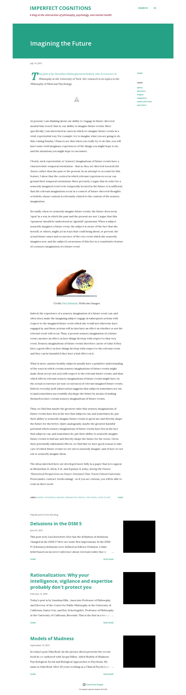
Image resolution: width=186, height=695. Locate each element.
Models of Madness (52, 638)
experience (141, 91)
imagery (140, 94)
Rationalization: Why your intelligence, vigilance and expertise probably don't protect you (71, 581)
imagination (142, 98)
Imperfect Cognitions (60, 8)
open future (141, 105)
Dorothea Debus (64, 73)
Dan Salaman (70, 303)
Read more (108, 559)
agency (140, 87)
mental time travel (144, 101)
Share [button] (140, 73)
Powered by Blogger (93, 684)
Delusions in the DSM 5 (56, 523)
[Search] (143, 8)
